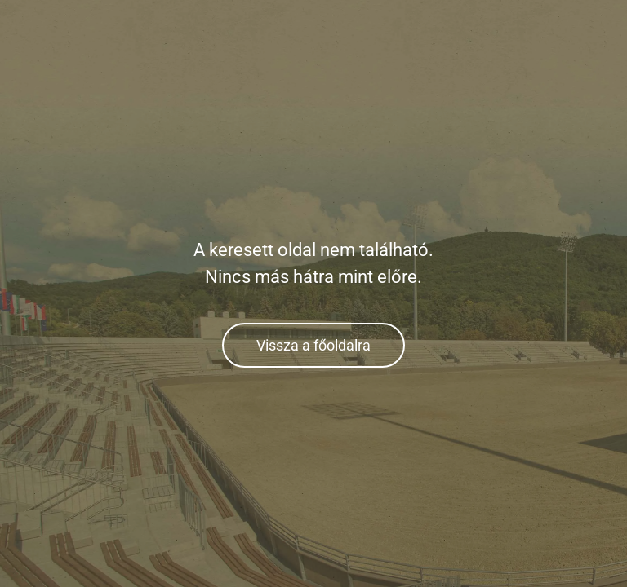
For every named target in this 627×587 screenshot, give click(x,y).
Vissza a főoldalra (313, 345)
